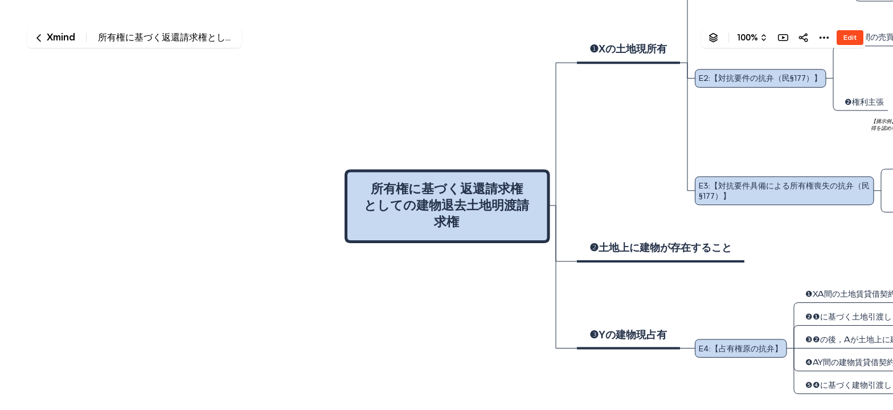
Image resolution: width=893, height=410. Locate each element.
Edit (850, 37)
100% (747, 38)
